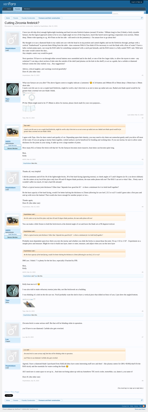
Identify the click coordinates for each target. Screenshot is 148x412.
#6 (142, 311)
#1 (142, 75)
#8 (142, 380)
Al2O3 (8, 141)
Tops (7, 99)
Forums (17, 9)
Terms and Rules (140, 409)
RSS (144, 406)
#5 (142, 272)
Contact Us (125, 406)
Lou (7, 339)
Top (140, 406)
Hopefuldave (44, 26)
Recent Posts (21, 12)
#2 (142, 118)
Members (27, 9)
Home (9, 9)
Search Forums (9, 12)
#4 (142, 206)
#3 (142, 159)
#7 (142, 337)
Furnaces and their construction (23, 26)
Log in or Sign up (136, 2)
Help (131, 406)
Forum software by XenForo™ (20, 409)
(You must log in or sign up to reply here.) (130, 388)
